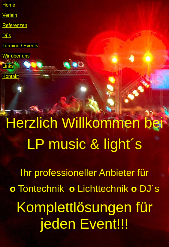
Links (8, 66)
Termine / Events (20, 45)
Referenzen (14, 25)
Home (8, 4)
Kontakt (10, 76)
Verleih (9, 15)
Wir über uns (16, 55)
